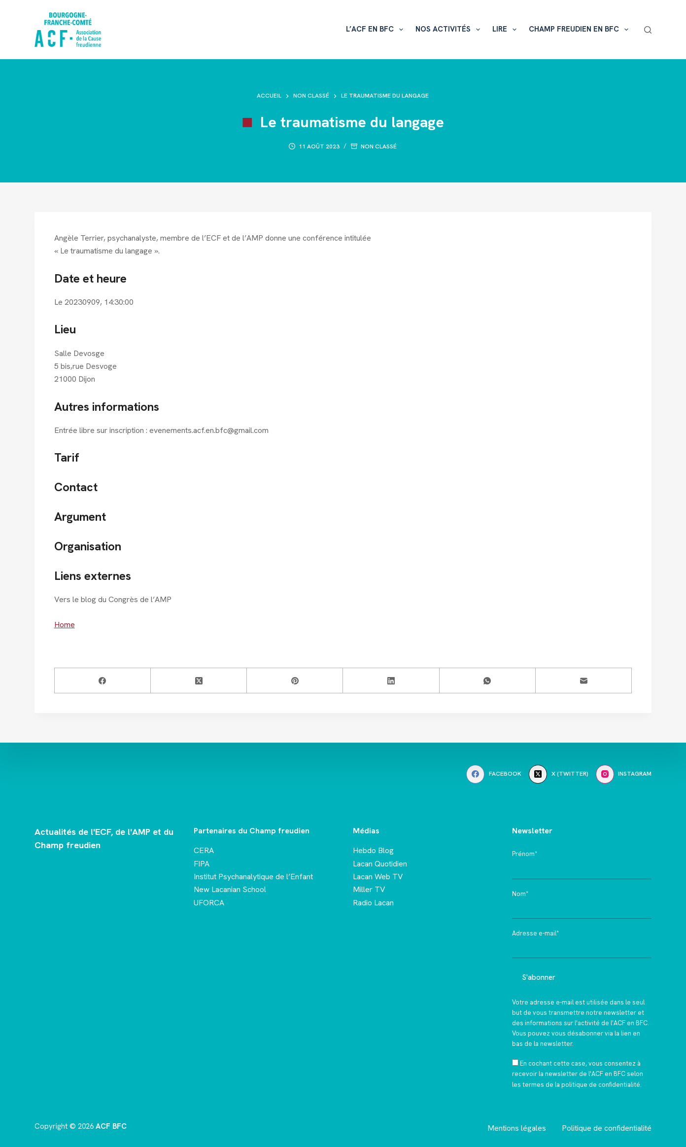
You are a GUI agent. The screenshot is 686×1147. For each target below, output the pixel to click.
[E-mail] (584, 680)
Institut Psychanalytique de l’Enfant (253, 876)
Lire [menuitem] (506, 30)
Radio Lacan (373, 902)
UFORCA (209, 902)
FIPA (201, 864)
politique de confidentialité (600, 1084)
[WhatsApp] (488, 680)
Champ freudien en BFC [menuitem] (580, 30)
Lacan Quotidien (380, 864)
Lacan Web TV (378, 876)
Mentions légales (516, 1128)
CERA (204, 850)
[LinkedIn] (391, 680)
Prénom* (524, 854)
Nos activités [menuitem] (449, 30)
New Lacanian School (230, 889)
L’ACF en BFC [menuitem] (376, 30)
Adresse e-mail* (535, 933)
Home (64, 624)
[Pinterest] (295, 680)
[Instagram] (624, 774)
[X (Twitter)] (199, 680)
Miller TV (369, 889)
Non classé (379, 146)
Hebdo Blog (373, 850)
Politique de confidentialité (607, 1128)
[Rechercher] (648, 30)
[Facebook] (103, 680)
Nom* (520, 894)
